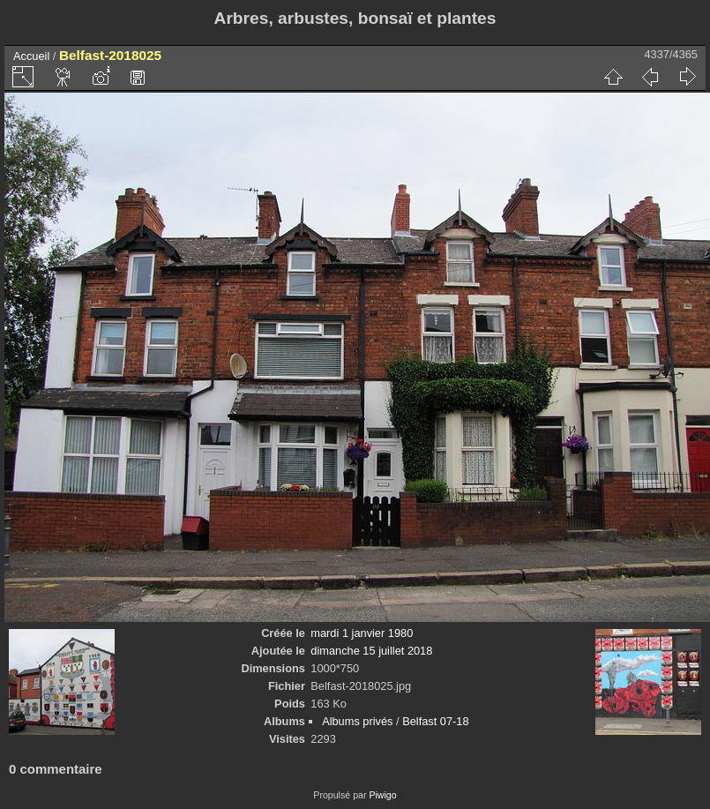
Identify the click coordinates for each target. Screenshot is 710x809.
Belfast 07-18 (435, 721)
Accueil (31, 56)
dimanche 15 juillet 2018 (371, 650)
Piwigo (382, 795)
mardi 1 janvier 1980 (361, 633)
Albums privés (357, 721)
